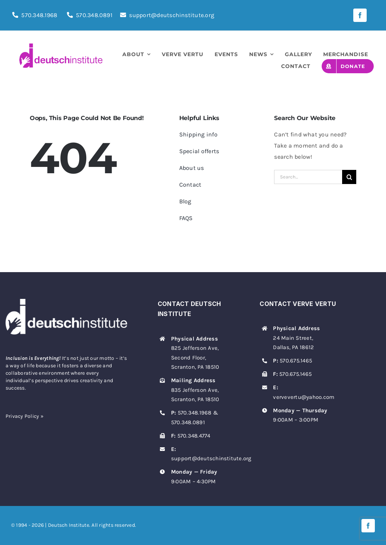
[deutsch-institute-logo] (61, 46)
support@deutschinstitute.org (167, 15)
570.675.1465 (296, 360)
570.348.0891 (94, 15)
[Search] (349, 177)
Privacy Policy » (25, 416)
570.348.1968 (39, 15)
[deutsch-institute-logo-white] (66, 301)
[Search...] (308, 177)
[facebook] (360, 15)
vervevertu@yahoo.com (303, 397)
